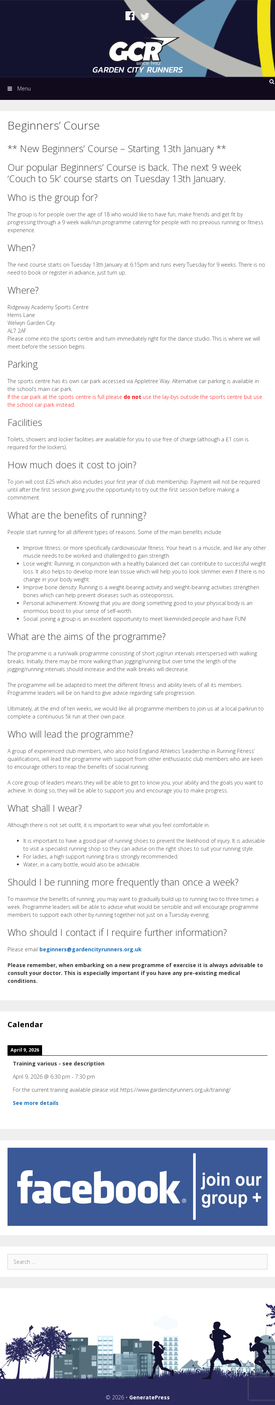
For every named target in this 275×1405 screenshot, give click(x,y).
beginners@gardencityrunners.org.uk (90, 949)
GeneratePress (149, 1397)
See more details (36, 1102)
